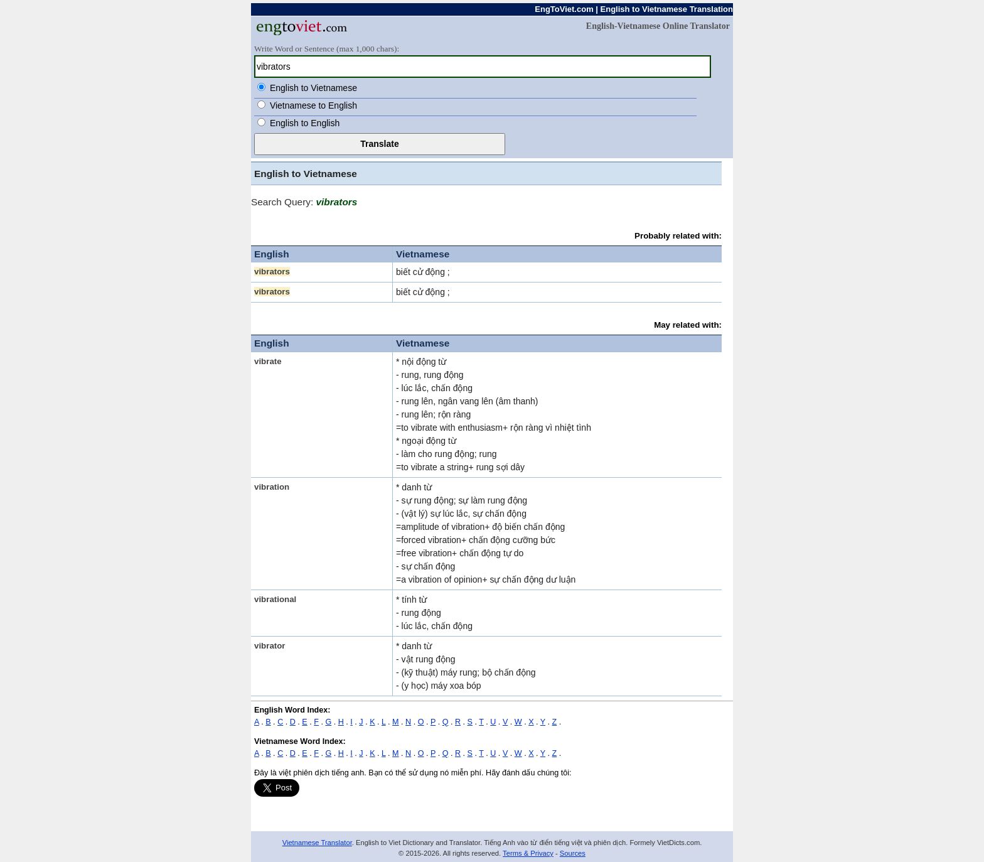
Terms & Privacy (528, 853)
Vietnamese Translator (317, 842)
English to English (305, 123)
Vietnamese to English (313, 105)
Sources (573, 853)
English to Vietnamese (313, 88)
